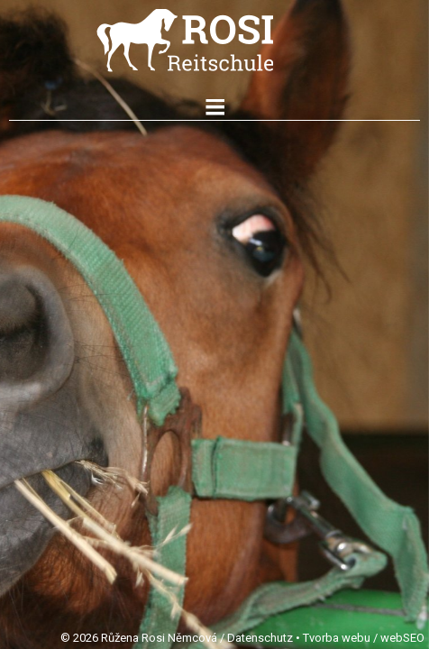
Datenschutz (260, 637)
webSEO (402, 637)
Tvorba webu (336, 637)
